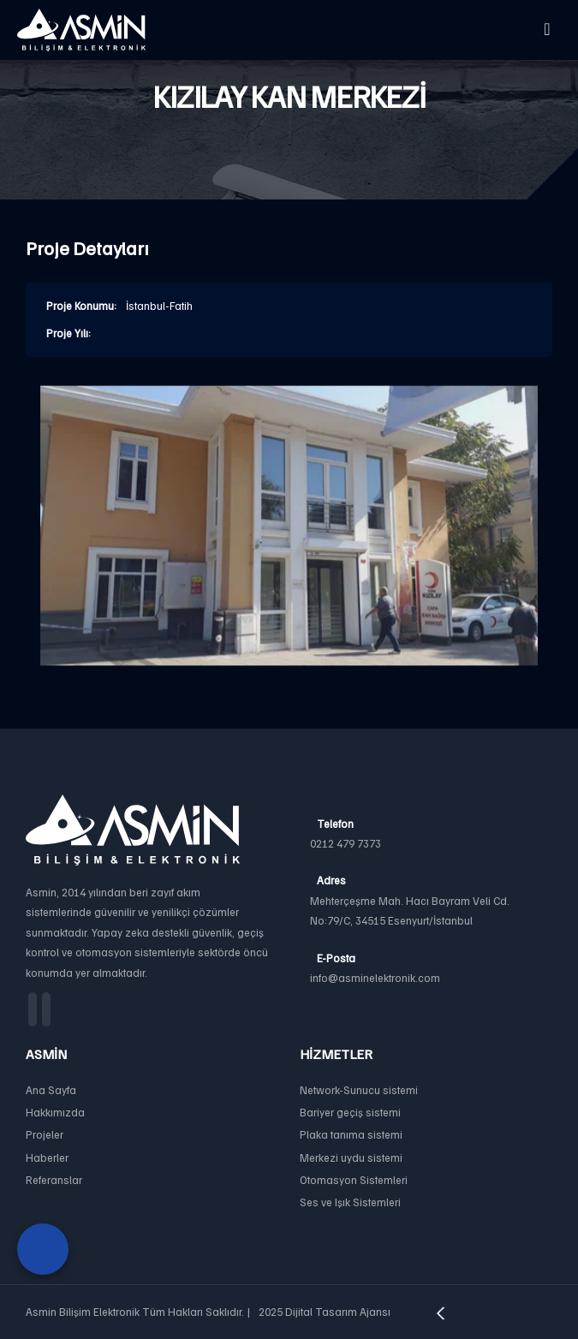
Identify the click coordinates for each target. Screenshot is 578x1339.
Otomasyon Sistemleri (354, 1180)
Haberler (47, 1157)
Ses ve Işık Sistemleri (350, 1202)
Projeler (44, 1134)
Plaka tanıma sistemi (351, 1134)
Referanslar (54, 1180)
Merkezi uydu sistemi (351, 1157)
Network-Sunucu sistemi (359, 1090)
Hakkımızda (55, 1112)
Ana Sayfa (51, 1090)
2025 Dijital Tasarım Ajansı (378, 1311)
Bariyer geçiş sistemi (350, 1112)
